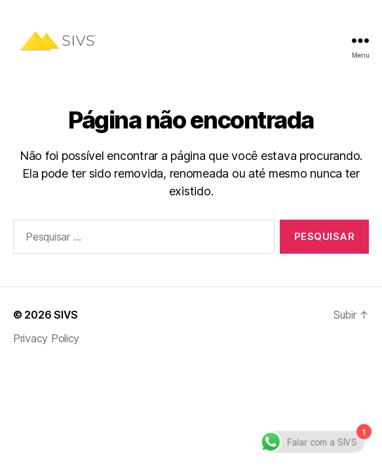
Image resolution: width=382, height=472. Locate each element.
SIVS (66, 314)
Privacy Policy (46, 338)
